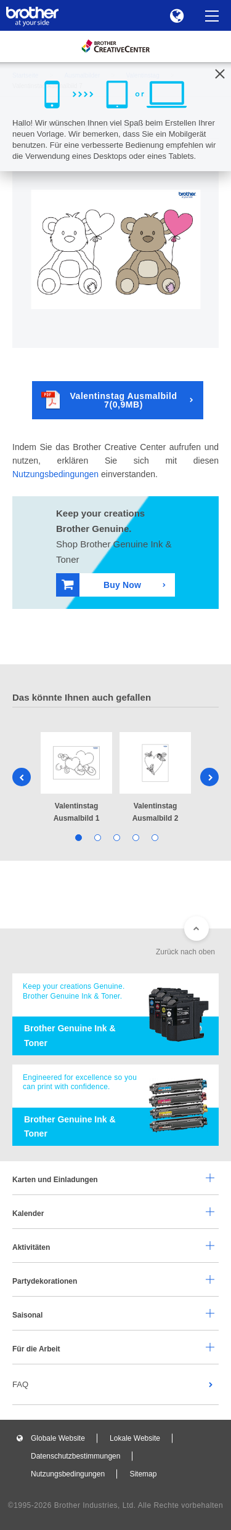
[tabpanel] (76, 778)
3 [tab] (115, 837)
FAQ (20, 1384)
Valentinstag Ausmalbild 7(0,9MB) (109, 399)
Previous (21, 777)
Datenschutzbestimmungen (75, 1456)
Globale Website (58, 1438)
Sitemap (142, 1474)
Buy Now (101, 584)
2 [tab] (96, 837)
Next (209, 777)
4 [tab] (134, 837)
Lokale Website (135, 1438)
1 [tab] (77, 837)
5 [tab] (153, 837)
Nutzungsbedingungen (55, 474)
